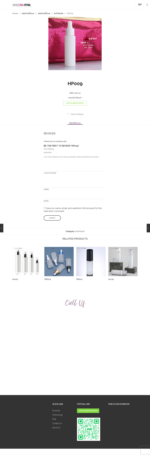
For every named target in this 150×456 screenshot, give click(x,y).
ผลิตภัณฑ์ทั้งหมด (28, 13)
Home (15, 13)
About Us (56, 428)
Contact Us (57, 423)
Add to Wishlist (77, 114)
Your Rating (49, 149)
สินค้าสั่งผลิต (58, 13)
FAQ (54, 419)
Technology (57, 415)
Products (56, 411)
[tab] (75, 123)
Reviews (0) (75, 123)
